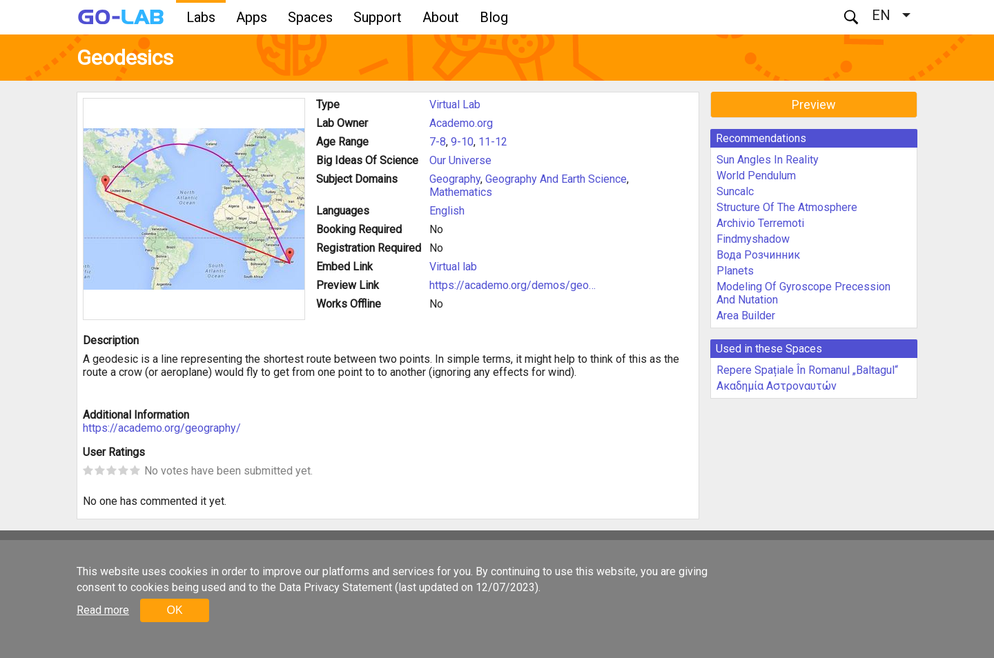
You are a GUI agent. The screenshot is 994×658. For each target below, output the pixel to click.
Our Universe (460, 160)
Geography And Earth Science (556, 179)
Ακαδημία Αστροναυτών (777, 385)
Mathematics (460, 192)
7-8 (437, 141)
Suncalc (735, 191)
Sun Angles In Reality (768, 159)
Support (377, 17)
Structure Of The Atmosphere (787, 207)
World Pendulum (756, 175)
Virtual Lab (454, 104)
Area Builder (746, 315)
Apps (251, 17)
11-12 (492, 141)
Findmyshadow (753, 239)
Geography (454, 179)
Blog (494, 17)
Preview (814, 104)
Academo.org (461, 123)
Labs (200, 17)
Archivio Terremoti (760, 223)
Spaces (310, 17)
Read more (103, 610)
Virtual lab (453, 266)
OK (174, 610)
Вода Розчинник (758, 254)
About (440, 17)
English (447, 210)
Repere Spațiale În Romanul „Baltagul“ (807, 370)
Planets (735, 270)
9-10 (462, 141)
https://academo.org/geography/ (162, 428)
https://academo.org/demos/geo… (512, 285)
